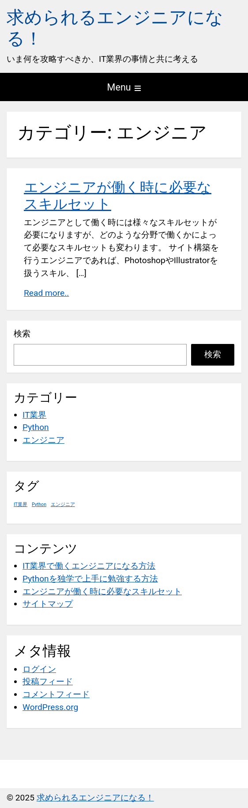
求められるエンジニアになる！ (95, 798)
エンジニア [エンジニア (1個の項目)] (63, 504)
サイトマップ (48, 604)
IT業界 (34, 415)
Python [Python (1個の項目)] (39, 504)
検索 (22, 333)
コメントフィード (56, 694)
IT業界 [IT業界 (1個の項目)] (20, 504)
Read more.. (46, 293)
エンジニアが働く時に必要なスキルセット (102, 591)
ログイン (39, 669)
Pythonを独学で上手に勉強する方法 (90, 579)
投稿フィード (48, 681)
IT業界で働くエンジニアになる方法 (89, 566)
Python (36, 427)
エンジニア (43, 440)
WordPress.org (50, 707)
